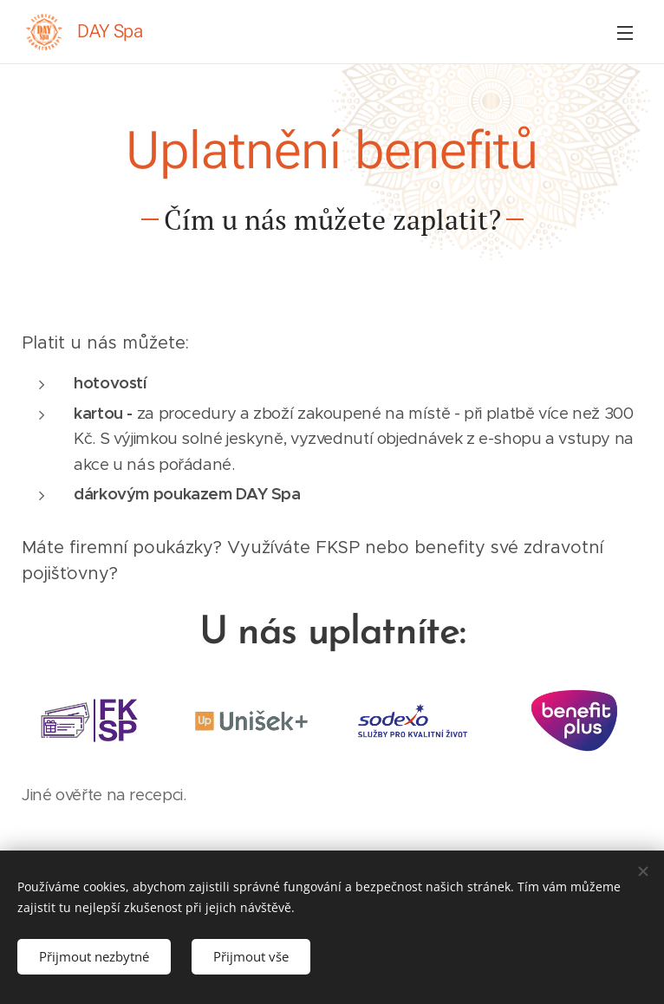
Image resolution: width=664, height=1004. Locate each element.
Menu (625, 33)
